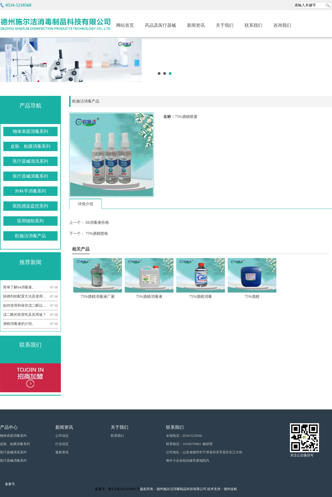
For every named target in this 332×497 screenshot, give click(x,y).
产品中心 (9, 427)
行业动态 (62, 444)
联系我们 (253, 25)
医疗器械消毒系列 (30, 176)
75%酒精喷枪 (96, 234)
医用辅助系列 (30, 221)
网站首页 (125, 25)
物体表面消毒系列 (30, 131)
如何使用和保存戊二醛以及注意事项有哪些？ (30, 305)
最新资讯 (62, 452)
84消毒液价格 (97, 222)
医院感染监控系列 (30, 206)
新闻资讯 (196, 25)
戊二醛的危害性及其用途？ (30, 314)
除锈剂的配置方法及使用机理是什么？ (30, 296)
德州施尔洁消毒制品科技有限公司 (181, 489)
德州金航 (230, 489)
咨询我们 (282, 25)
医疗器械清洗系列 (30, 161)
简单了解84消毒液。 (30, 287)
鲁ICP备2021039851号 (124, 489)
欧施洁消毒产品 (30, 235)
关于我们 (225, 25)
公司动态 (62, 436)
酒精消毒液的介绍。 (30, 323)
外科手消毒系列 (30, 191)
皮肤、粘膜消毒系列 (30, 146)
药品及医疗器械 (160, 25)
